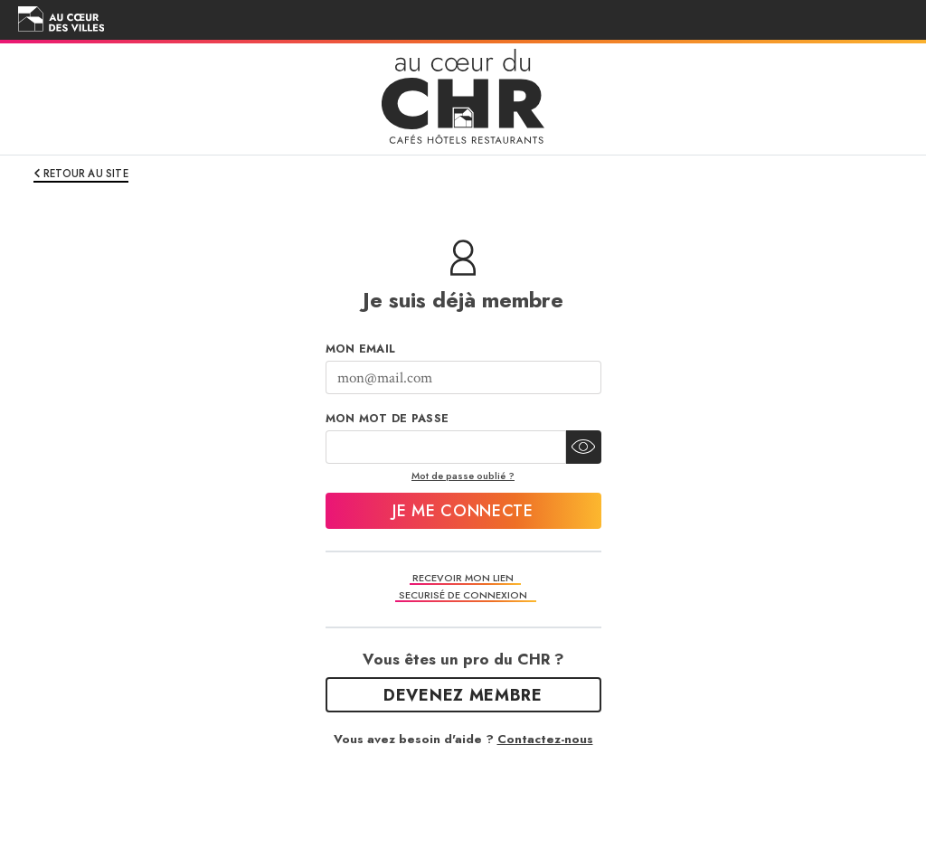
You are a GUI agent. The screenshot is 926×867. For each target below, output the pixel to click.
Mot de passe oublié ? (463, 475)
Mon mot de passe (387, 418)
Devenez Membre (463, 695)
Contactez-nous (545, 739)
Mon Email (361, 349)
